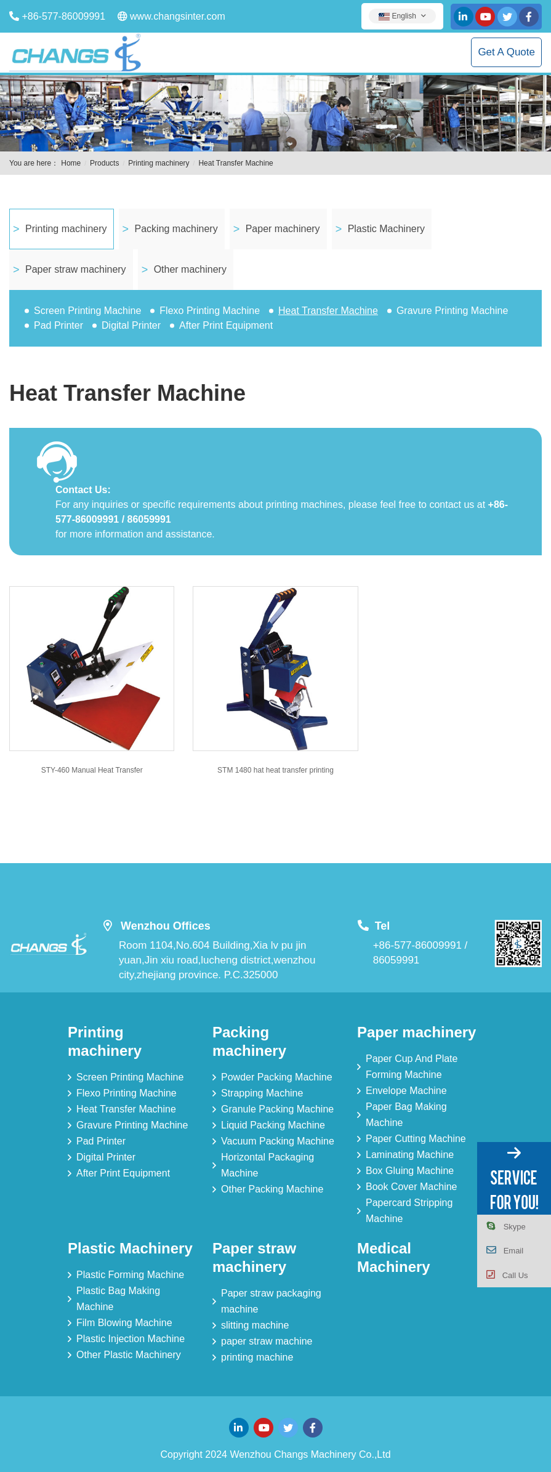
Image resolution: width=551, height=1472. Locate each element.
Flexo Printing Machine (209, 310)
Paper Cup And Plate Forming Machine (411, 1066)
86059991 (396, 960)
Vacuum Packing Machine (277, 1141)
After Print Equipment (226, 325)
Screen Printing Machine (87, 310)
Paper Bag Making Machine (406, 1114)
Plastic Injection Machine (130, 1338)
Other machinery (190, 269)
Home (71, 163)
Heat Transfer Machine (235, 163)
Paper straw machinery (75, 269)
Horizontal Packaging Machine (267, 1165)
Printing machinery (158, 163)
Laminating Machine (410, 1154)
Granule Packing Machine (277, 1109)
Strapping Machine (262, 1093)
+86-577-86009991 (63, 16)
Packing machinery (176, 228)
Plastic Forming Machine (130, 1274)
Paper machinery (283, 228)
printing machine (257, 1357)
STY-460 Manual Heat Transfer (92, 770)
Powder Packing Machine (276, 1077)
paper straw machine (267, 1341)
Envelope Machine (406, 1090)
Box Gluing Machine (410, 1170)
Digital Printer (131, 325)
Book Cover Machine (411, 1186)
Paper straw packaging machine (271, 1301)
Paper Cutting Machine (416, 1138)
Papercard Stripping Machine (409, 1210)
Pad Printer (58, 325)
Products (104, 163)
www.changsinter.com (177, 16)
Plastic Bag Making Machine (118, 1298)
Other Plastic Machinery (128, 1354)
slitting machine (255, 1325)
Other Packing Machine (272, 1189)
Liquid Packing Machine (273, 1125)
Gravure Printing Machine (452, 310)
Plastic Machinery (386, 228)
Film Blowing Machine (124, 1322)
